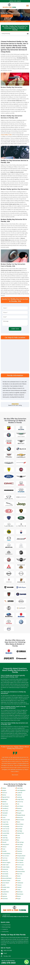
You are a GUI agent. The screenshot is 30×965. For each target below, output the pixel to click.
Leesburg (19, 797)
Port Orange (20, 860)
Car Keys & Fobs (9, 7)
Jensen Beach (5, 882)
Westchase (19, 892)
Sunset (18, 880)
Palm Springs (20, 842)
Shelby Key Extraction (10, 21)
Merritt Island (20, 819)
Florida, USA (7, 956)
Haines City (5, 871)
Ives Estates (5, 873)
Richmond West (21, 871)
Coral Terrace (5, 828)
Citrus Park (5, 810)
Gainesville (5, 860)
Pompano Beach (21, 855)
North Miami (20, 824)
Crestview (4, 835)
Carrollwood (5, 806)
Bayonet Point (5, 797)
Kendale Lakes (6, 887)
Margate (19, 813)
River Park (19, 873)
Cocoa (3, 817)
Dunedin (4, 851)
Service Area (5, 931)
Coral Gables (5, 824)
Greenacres (5, 869)
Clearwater (5, 813)
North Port (20, 826)
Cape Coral (5, 804)
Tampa (18, 889)
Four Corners (5, 855)
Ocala (18, 835)
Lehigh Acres (20, 799)
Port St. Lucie (20, 864)
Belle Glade (5, 799)
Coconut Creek (6, 819)
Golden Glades (5, 867)
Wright (18, 898)
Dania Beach (5, 840)
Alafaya (4, 788)
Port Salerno (20, 862)
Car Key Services (6, 925)
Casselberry (5, 808)
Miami (18, 822)
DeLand (4, 842)
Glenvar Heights (6, 862)
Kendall (4, 889)
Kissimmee (5, 898)
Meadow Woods (21, 815)
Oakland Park (20, 833)
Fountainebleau (6, 853)
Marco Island (20, 810)
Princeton (19, 867)
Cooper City (5, 822)
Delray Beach (5, 844)
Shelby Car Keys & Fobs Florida (21, 916)
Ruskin (18, 876)
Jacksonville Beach (6, 878)
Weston (19, 896)
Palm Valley (20, 844)
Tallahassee (20, 882)
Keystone (4, 896)
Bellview (4, 801)
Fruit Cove (4, 858)
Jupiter (4, 885)
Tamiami (19, 887)
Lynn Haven (20, 806)
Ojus (18, 840)
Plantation (19, 851)
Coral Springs (5, 826)
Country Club (5, 831)
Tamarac (19, 885)
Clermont (4, 815)
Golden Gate (5, 864)
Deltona (4, 846)
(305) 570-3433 (15, 1)
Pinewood (19, 846)
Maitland (19, 808)
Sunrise (19, 878)
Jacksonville (5, 876)
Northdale (19, 828)
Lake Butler (20, 788)
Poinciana (19, 853)
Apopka (4, 790)
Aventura (4, 792)
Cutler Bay (4, 837)
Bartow (4, 795)
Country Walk (5, 833)
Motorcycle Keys (6, 927)
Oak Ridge (19, 831)
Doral (3, 849)
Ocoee (18, 837)
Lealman (19, 795)
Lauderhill (19, 792)
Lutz (18, 804)
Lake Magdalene (21, 790)
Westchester (20, 894)
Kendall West (5, 892)
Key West (4, 894)
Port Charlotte (20, 858)
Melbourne (20, 817)
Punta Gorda (20, 869)
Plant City (19, 849)
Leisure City (20, 801)
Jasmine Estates (6, 880)
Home (2, 21)
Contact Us (5, 929)
